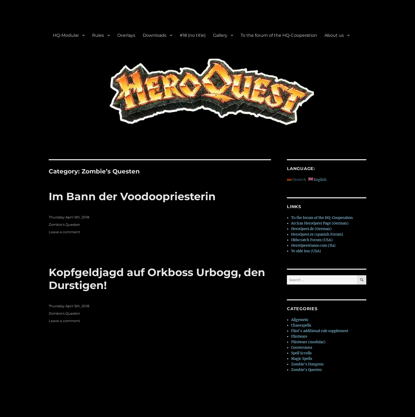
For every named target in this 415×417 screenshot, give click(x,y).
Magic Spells (301, 358)
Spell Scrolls (301, 353)
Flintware (299, 336)
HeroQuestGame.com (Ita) (313, 245)
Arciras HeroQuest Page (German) (320, 223)
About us (334, 35)
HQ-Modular (66, 35)
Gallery (220, 35)
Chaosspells (301, 325)
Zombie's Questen (64, 224)
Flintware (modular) (308, 342)
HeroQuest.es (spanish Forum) (317, 234)
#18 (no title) (193, 35)
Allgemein (299, 320)
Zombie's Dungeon (307, 364)
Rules (98, 35)
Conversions (301, 347)
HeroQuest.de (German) (311, 229)
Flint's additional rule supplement (319, 331)
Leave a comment (64, 232)
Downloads (154, 35)
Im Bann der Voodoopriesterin (132, 196)
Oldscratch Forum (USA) (312, 240)
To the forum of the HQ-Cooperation (279, 35)
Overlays (126, 35)
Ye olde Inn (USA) (306, 251)
